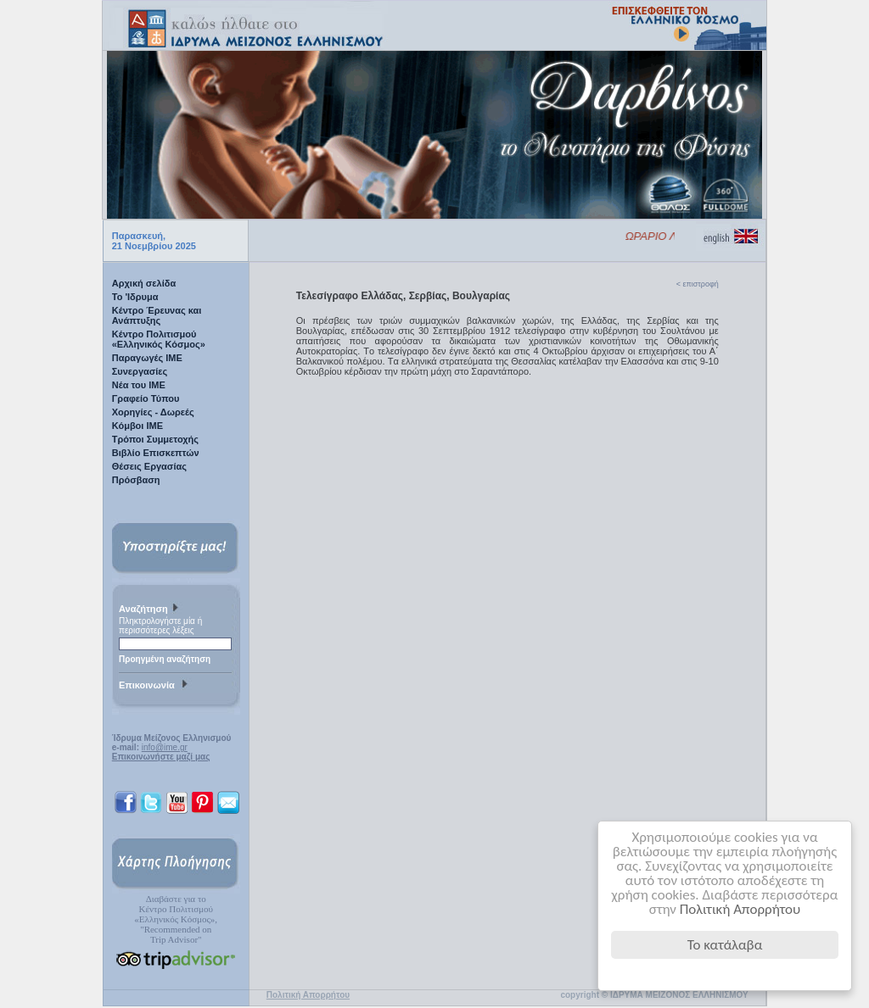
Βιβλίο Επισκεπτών (155, 453)
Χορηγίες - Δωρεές (153, 412)
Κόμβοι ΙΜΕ (137, 425)
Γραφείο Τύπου (146, 398)
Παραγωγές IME (147, 358)
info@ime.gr (165, 747)
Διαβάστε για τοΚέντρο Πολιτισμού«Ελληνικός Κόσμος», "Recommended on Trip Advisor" (175, 919)
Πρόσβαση (136, 480)
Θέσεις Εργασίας (149, 466)
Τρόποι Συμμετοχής (155, 439)
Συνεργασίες (140, 371)
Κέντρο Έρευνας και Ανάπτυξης (157, 315)
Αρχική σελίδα (144, 283)
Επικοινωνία (155, 686)
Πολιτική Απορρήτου (740, 909)
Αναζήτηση (150, 609)
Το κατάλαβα (725, 945)
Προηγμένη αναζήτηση (164, 659)
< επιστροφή (697, 284)
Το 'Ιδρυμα (135, 297)
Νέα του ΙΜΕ (138, 385)
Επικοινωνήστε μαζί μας (161, 756)
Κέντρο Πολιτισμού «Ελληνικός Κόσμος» (158, 339)
